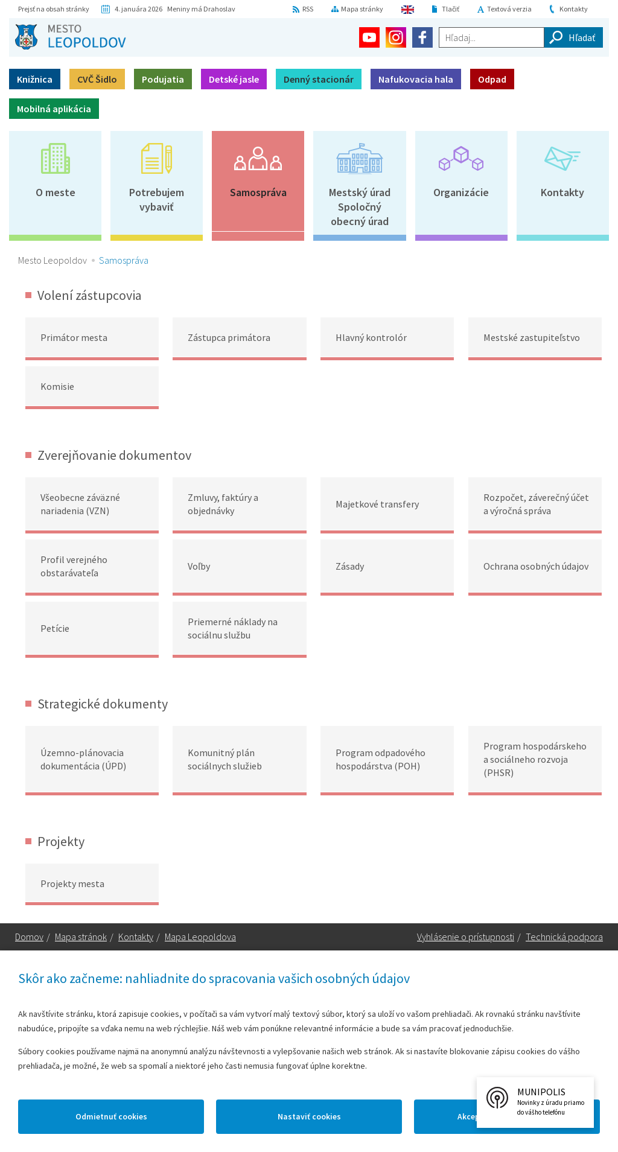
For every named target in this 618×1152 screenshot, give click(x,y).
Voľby (199, 566)
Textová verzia (509, 8)
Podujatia (163, 79)
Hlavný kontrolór (371, 337)
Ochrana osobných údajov (535, 566)
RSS (307, 8)
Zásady (350, 566)
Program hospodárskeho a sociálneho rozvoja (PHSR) (535, 759)
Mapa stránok (81, 938)
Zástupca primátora (229, 337)
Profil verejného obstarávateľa (73, 566)
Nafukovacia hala (415, 79)
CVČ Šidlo (97, 79)
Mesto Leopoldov (52, 260)
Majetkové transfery (377, 504)
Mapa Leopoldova (200, 938)
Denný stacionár (319, 79)
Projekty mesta (72, 883)
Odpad (492, 79)
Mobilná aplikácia (54, 109)
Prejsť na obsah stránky (53, 8)
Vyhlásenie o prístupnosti (465, 938)
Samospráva (258, 192)
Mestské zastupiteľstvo (531, 337)
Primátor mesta (73, 337)
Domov (29, 938)
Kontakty (573, 8)
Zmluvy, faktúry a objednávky (223, 504)
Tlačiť (450, 8)
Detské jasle (234, 79)
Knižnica (35, 79)
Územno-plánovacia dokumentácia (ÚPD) (83, 759)
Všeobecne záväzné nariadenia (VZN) (80, 504)
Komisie (57, 386)
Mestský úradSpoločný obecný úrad (359, 206)
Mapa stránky (362, 8)
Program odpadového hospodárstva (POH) (380, 759)
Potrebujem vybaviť (156, 199)
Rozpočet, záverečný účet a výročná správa (536, 504)
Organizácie (461, 192)
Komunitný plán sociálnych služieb (225, 759)
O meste (55, 192)
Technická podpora (564, 938)
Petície (54, 628)
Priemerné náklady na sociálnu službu (233, 628)
